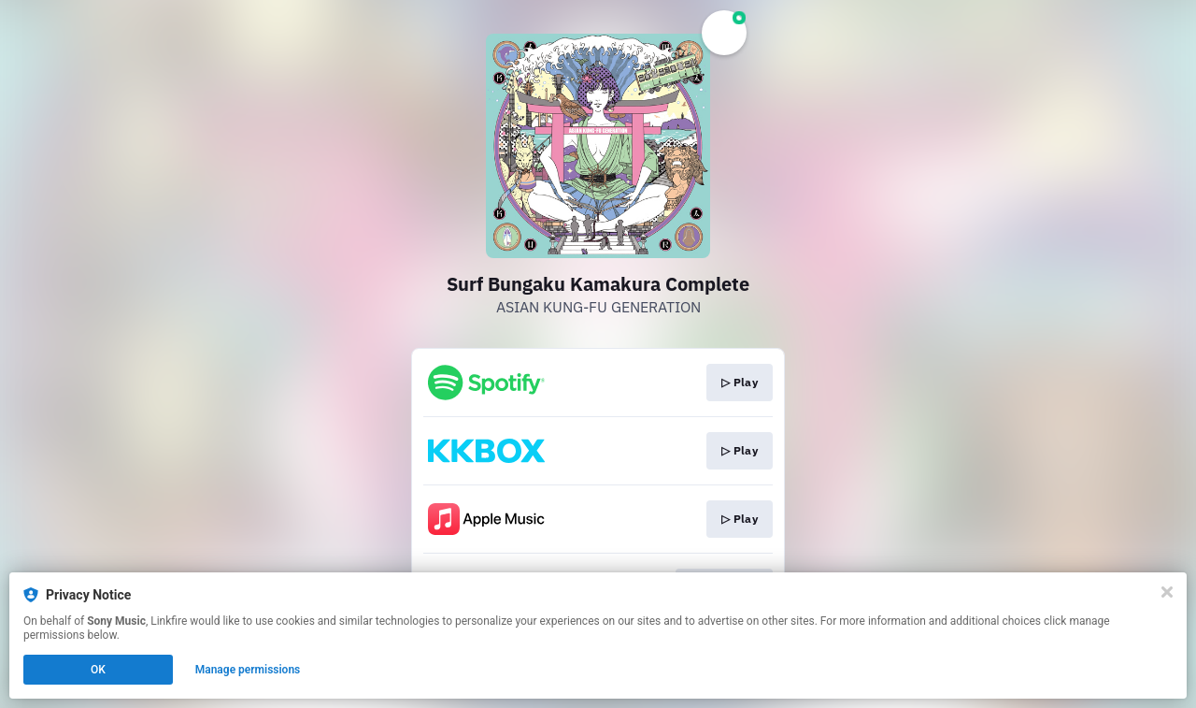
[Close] (1167, 592)
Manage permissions (248, 669)
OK (98, 669)
